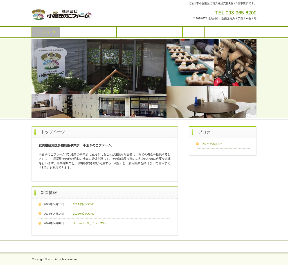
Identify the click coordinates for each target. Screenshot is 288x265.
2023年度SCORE (83, 213)
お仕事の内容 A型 (99, 32)
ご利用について (167, 32)
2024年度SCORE (83, 204)
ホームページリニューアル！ (90, 223)
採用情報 (131, 246)
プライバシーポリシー (170, 246)
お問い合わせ (111, 246)
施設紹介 (71, 32)
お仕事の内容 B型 (133, 32)
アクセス (193, 32)
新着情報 (49, 192)
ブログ (204, 132)
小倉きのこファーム (62, 15)
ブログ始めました (212, 143)
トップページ (45, 32)
